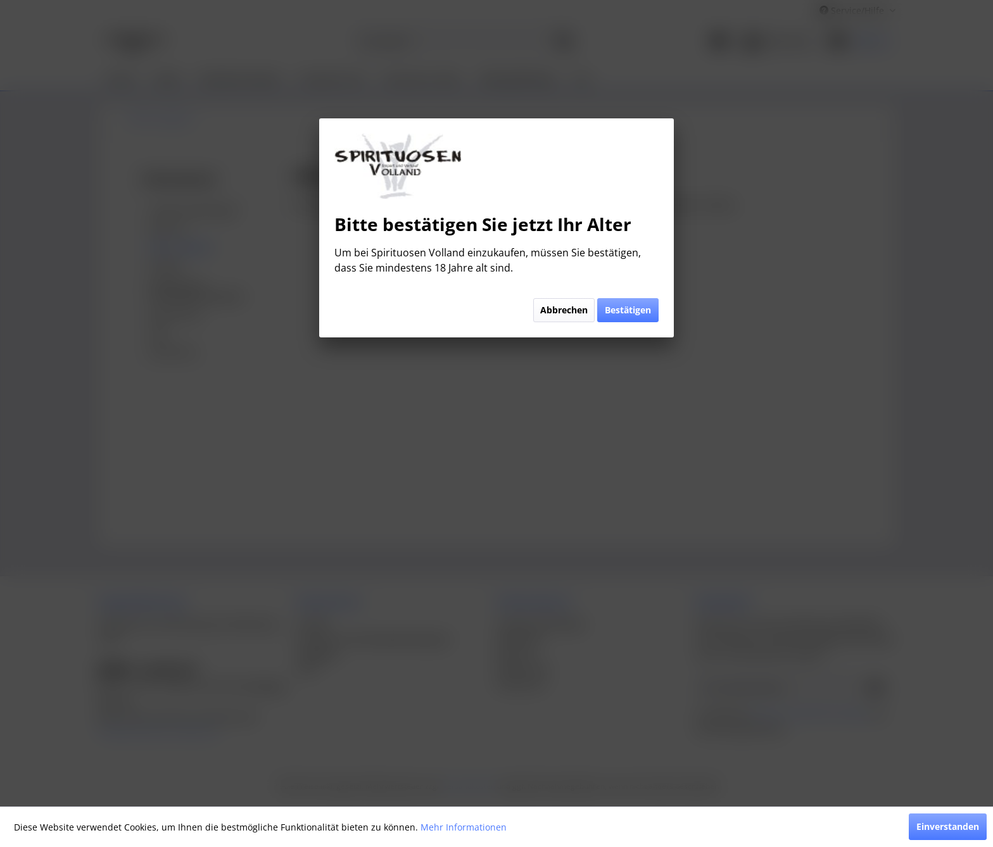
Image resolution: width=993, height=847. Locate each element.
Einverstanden (947, 826)
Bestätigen (628, 310)
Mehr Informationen (464, 827)
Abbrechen (564, 310)
